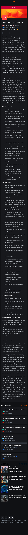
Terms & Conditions (5, 522)
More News (23, 464)
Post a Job (19, 520)
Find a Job (14, 520)
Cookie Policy (20, 522)
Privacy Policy (13, 522)
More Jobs (23, 405)
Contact (24, 520)
